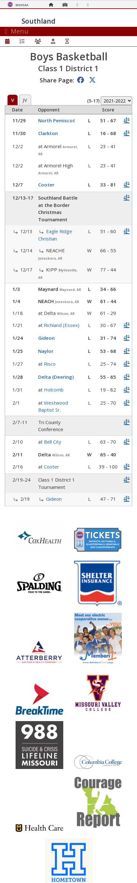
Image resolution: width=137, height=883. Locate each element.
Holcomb (54, 389)
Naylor (45, 351)
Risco (50, 364)
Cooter (46, 184)
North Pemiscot (56, 120)
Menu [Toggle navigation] (16, 31)
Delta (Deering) (56, 377)
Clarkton (48, 133)
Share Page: (57, 80)
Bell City (52, 441)
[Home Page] (52, 4)
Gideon (46, 338)
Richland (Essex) (61, 325)
